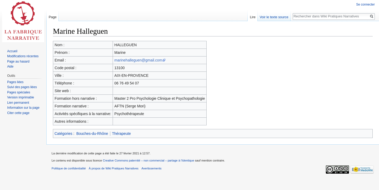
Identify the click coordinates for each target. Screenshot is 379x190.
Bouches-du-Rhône (92, 133)
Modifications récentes (22, 56)
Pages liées (15, 82)
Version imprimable (20, 97)
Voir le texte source (274, 17)
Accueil (12, 51)
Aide (10, 66)
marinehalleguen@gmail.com (138, 60)
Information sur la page (23, 108)
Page (53, 17)
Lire (252, 17)
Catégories (63, 133)
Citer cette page (18, 113)
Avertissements (151, 168)
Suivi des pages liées (22, 87)
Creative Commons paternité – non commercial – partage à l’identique (148, 160)
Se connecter (365, 4)
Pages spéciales (18, 92)
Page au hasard (18, 61)
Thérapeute (121, 133)
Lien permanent (18, 102)
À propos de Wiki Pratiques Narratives (113, 168)
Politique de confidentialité (69, 168)
